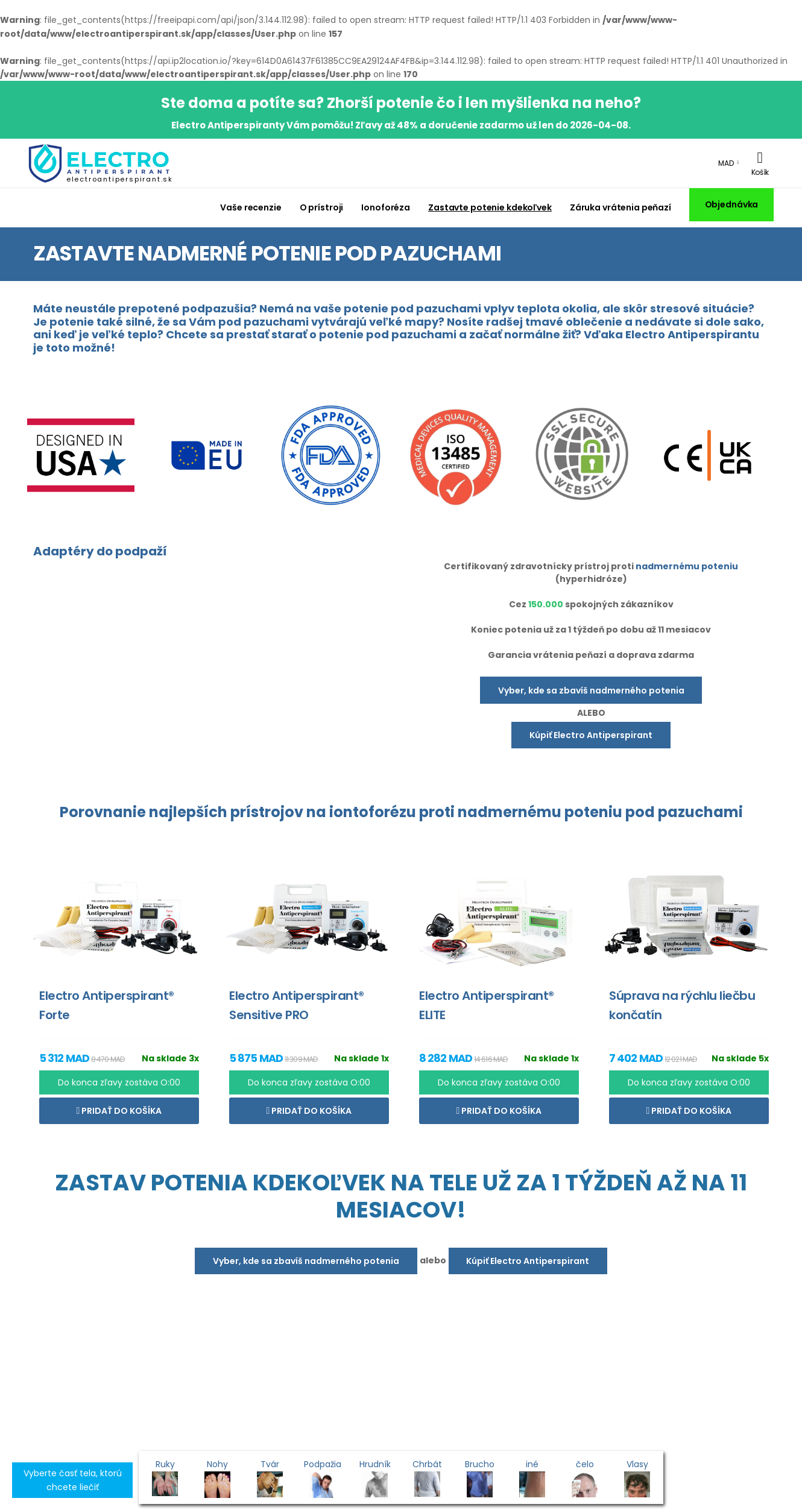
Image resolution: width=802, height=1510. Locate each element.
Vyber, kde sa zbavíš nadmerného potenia (591, 690)
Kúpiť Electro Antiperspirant (590, 735)
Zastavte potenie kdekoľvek (490, 207)
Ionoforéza (385, 207)
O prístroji (322, 207)
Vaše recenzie (250, 207)
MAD (726, 163)
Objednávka (732, 204)
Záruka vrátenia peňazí (620, 207)
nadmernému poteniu (687, 566)
